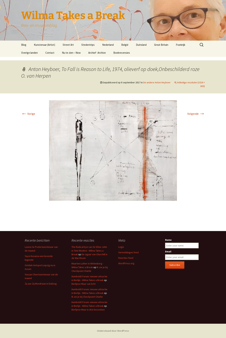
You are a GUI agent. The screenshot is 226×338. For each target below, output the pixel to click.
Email (168, 251)
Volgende (196, 113)
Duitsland (141, 44)
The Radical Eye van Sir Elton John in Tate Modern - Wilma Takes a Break (89, 250)
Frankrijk (180, 44)
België (124, 44)
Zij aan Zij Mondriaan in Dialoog (41, 283)
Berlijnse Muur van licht (84, 283)
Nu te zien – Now (71, 52)
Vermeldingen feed (128, 252)
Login (121, 247)
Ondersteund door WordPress (113, 330)
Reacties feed (125, 257)
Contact (49, 52)
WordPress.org (126, 263)
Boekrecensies (121, 52)
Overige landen (29, 52)
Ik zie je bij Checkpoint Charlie (87, 296)
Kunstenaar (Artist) (44, 44)
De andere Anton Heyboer (157, 82)
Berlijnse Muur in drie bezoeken (88, 309)
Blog (23, 44)
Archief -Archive (97, 52)
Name (168, 239)
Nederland (108, 44)
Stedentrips (88, 44)
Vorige (28, 113)
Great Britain (161, 44)
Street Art (68, 44)
